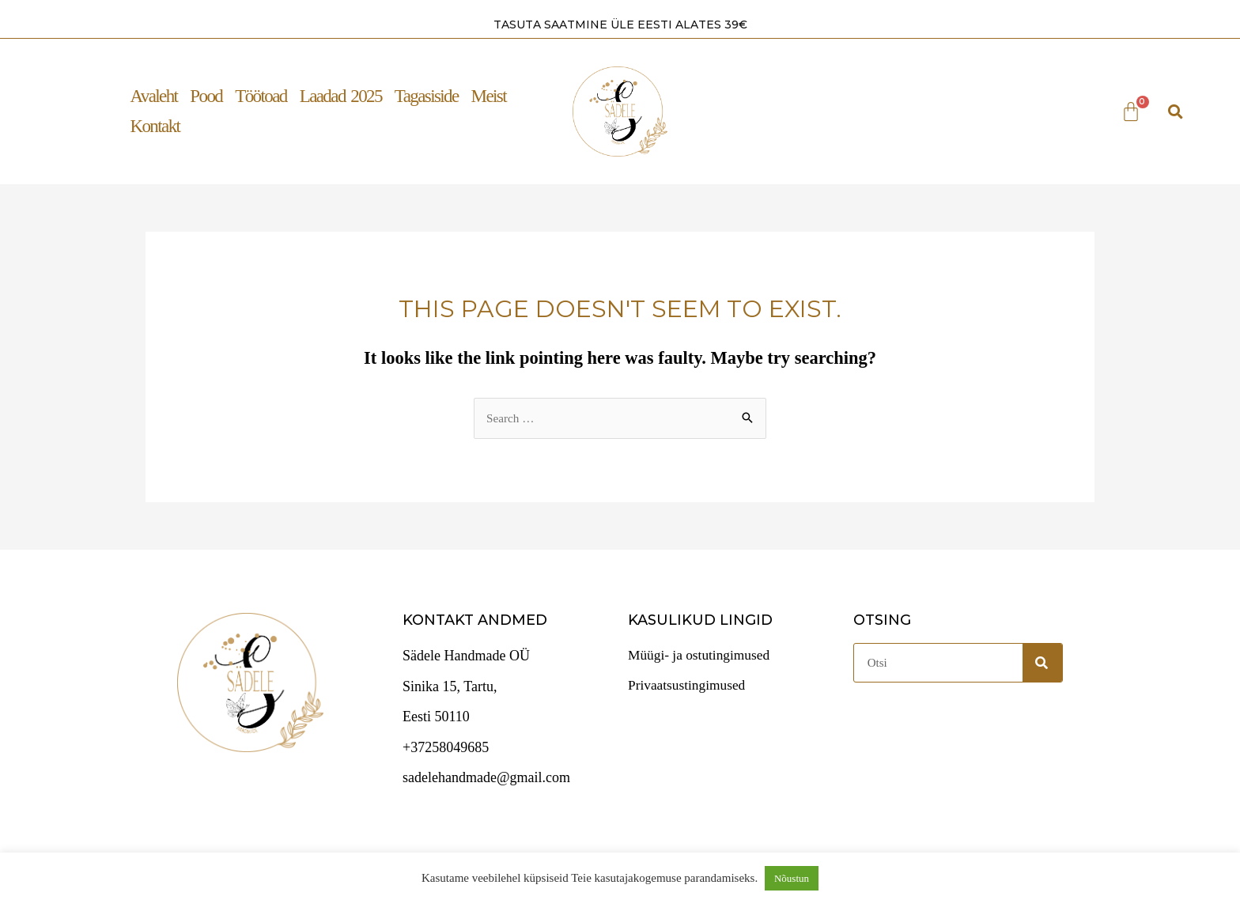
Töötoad (260, 95)
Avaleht (153, 95)
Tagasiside (427, 95)
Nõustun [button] (791, 878)
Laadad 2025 (341, 95)
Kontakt (155, 125)
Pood (206, 95)
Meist (488, 95)
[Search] (1042, 661)
